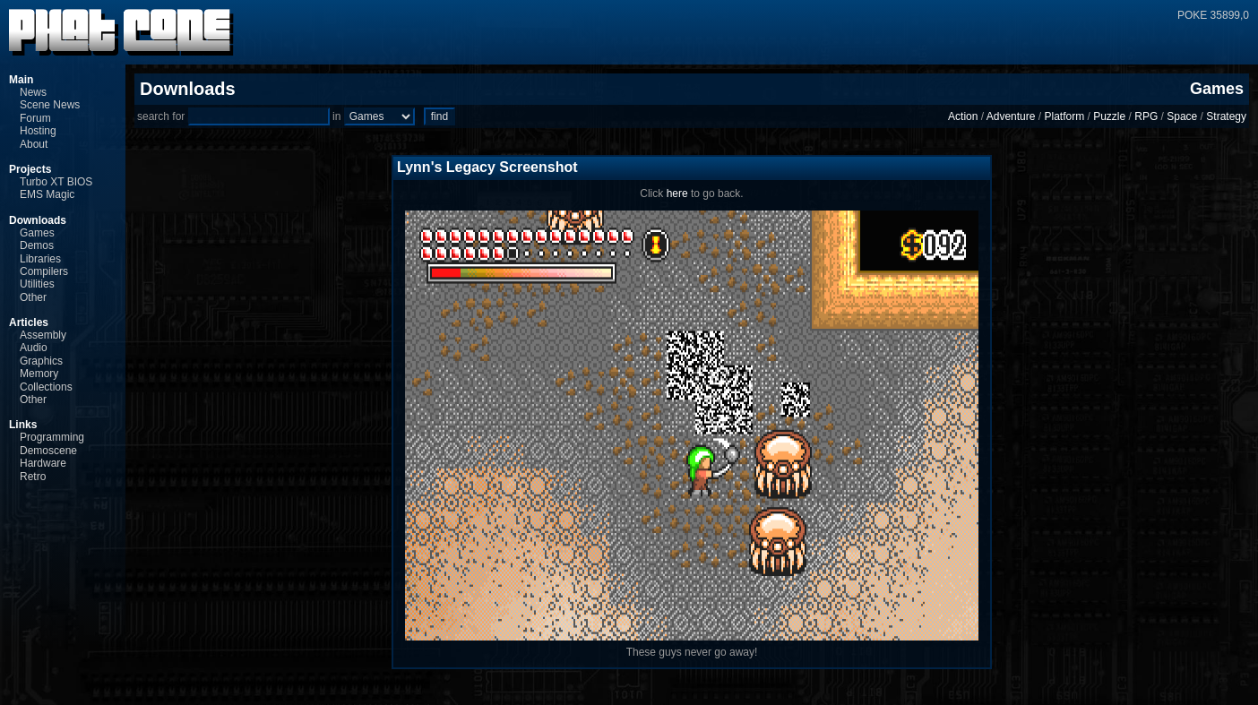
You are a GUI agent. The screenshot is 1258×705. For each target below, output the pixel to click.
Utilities (37, 284)
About (33, 144)
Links (23, 424)
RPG (1146, 116)
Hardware (43, 463)
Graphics (41, 361)
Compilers (44, 271)
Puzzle (1109, 116)
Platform (1064, 116)
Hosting (38, 131)
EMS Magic (47, 194)
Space (1182, 116)
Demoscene (48, 450)
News (33, 92)
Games (37, 233)
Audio (33, 347)
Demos (37, 245)
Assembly (43, 335)
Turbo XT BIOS (56, 182)
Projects (30, 169)
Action (963, 116)
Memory (39, 373)
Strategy (1226, 116)
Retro (33, 476)
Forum (35, 118)
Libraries (40, 259)
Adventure (1011, 116)
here (677, 193)
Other (33, 297)
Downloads (37, 220)
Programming (52, 437)
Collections (46, 387)
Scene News (50, 105)
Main (21, 79)
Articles (28, 322)
